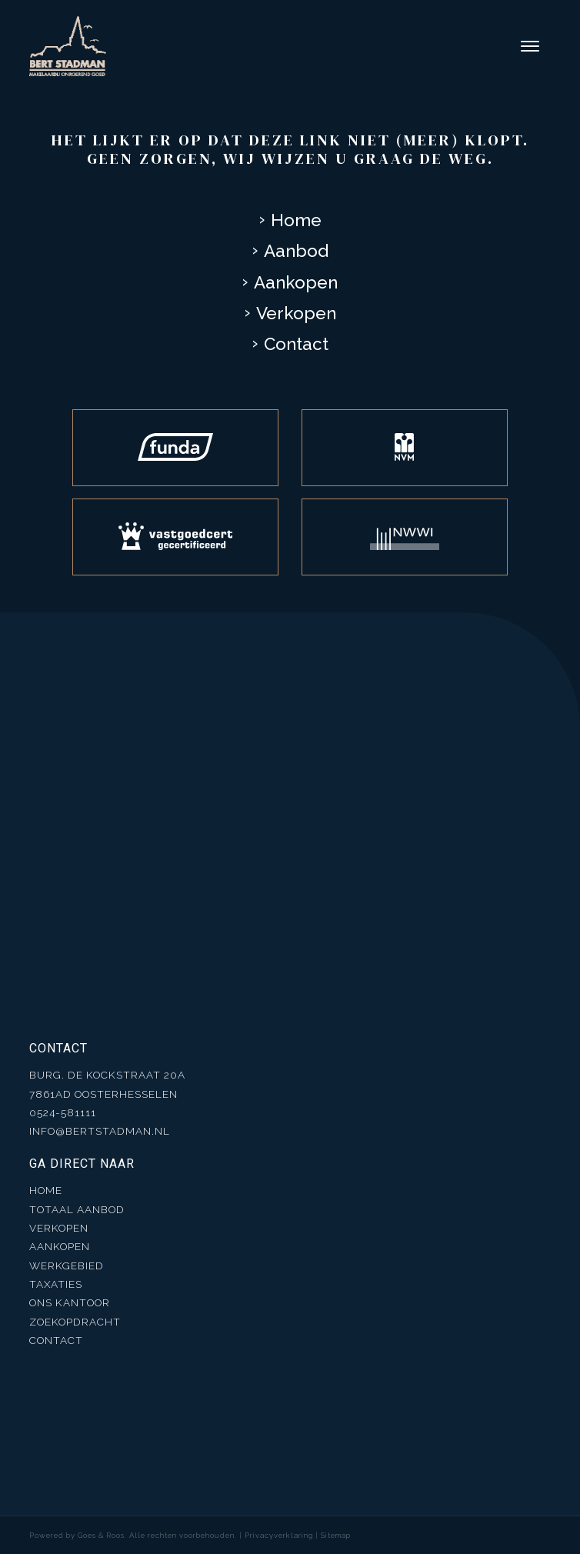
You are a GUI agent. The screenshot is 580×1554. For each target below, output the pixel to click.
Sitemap (336, 1535)
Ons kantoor (69, 1302)
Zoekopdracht (75, 1322)
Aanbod (296, 251)
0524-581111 (62, 1112)
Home (296, 220)
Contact (296, 344)
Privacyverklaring (279, 1535)
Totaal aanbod (77, 1209)
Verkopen (296, 313)
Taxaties (55, 1284)
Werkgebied (66, 1265)
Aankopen (296, 282)
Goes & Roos (101, 1535)
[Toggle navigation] (529, 46)
